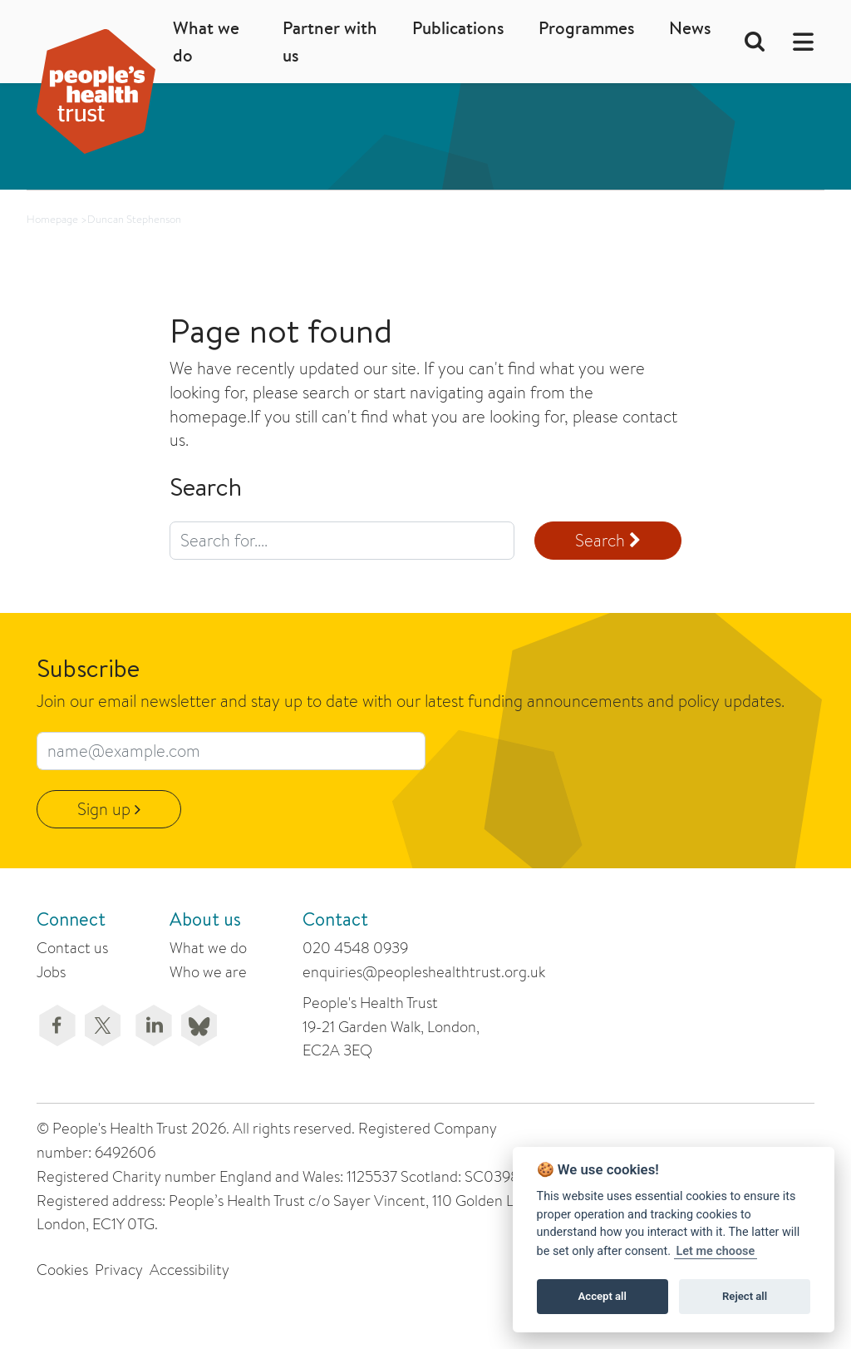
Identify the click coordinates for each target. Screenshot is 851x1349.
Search (608, 540)
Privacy (119, 1269)
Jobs (51, 971)
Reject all (744, 1296)
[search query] (342, 540)
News (690, 28)
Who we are (208, 971)
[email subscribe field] (231, 751)
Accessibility (189, 1269)
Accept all (602, 1296)
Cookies (62, 1269)
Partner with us (330, 41)
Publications (458, 28)
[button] (798, 42)
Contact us (72, 947)
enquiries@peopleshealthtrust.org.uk (424, 971)
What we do (206, 41)
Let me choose (715, 1251)
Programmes (586, 28)
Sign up (108, 809)
